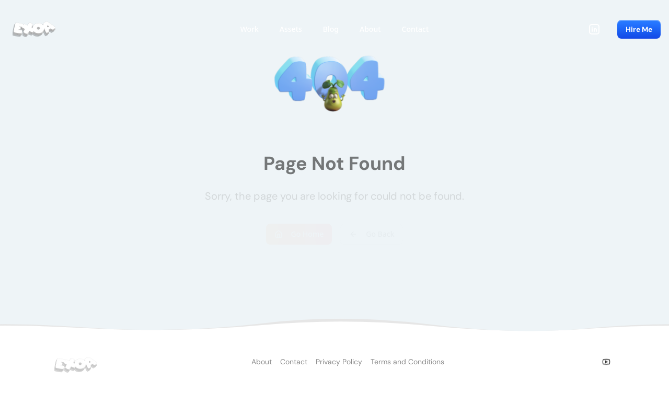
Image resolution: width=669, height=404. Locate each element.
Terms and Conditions (407, 365)
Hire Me (639, 29)
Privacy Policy (339, 365)
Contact (293, 365)
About (261, 365)
